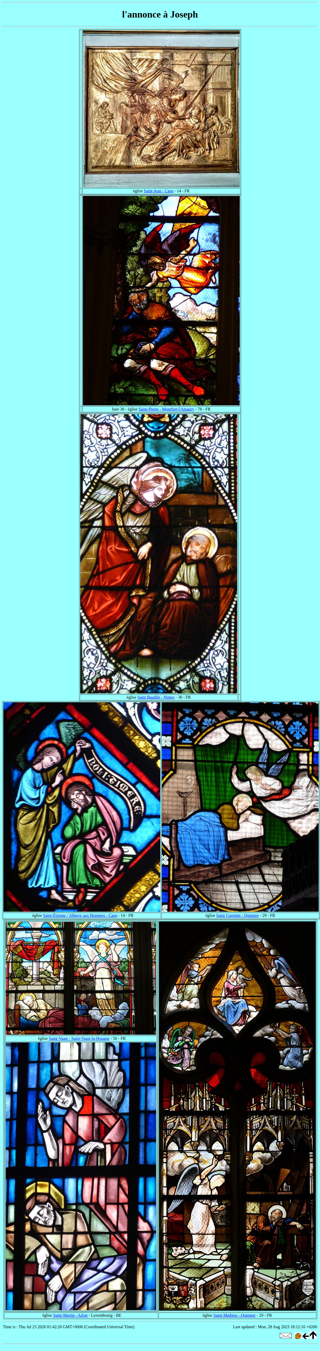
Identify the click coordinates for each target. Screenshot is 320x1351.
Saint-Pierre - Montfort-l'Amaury (166, 409)
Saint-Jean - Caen (158, 191)
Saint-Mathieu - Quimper (234, 1315)
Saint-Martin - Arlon (70, 1315)
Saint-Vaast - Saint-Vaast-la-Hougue (79, 1038)
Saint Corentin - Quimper (237, 915)
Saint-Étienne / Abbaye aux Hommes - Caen (80, 915)
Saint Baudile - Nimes (156, 697)
